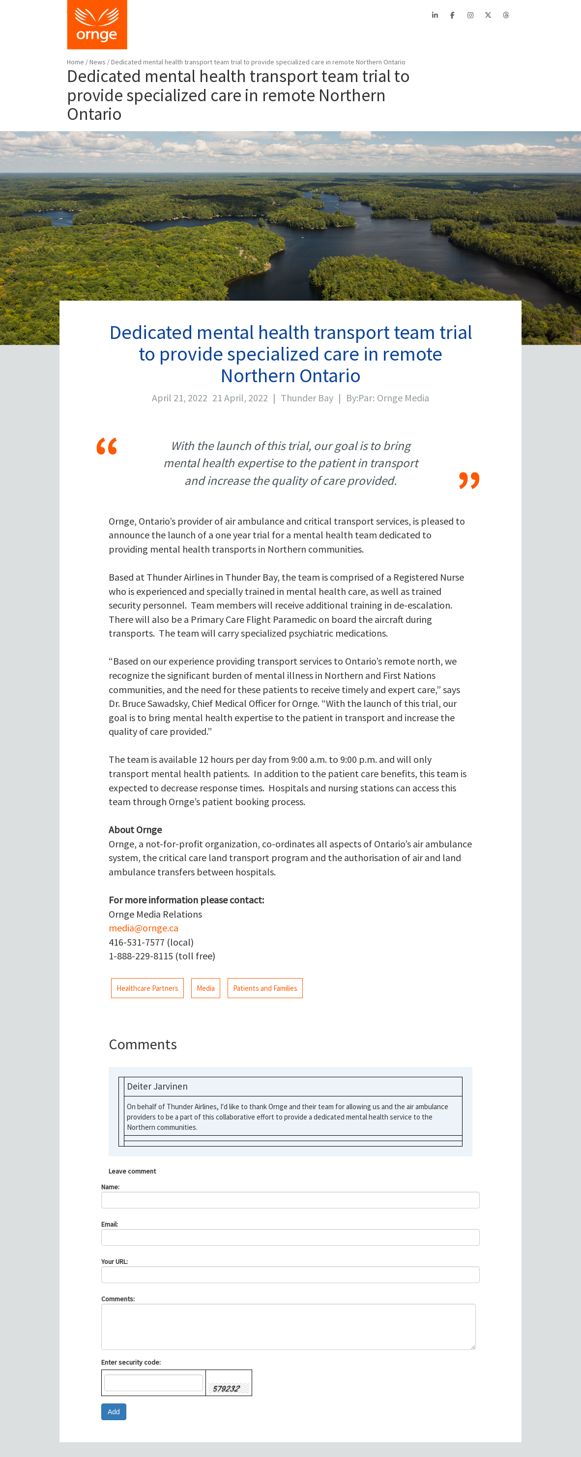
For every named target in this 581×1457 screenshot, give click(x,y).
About (197, 15)
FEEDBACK (494, 37)
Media (206, 988)
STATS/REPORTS (428, 37)
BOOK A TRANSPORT (176, 37)
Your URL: (114, 1261)
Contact (336, 15)
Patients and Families (265, 988)
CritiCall (226, 15)
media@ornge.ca (143, 928)
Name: (110, 1186)
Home (75, 61)
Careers (304, 15)
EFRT (276, 15)
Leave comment (132, 1171)
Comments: (118, 1298)
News (98, 61)
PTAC (253, 15)
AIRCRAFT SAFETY (349, 37)
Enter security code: (131, 1362)
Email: (109, 1224)
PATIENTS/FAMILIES (265, 37)
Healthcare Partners (147, 988)
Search (405, 15)
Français (369, 15)
